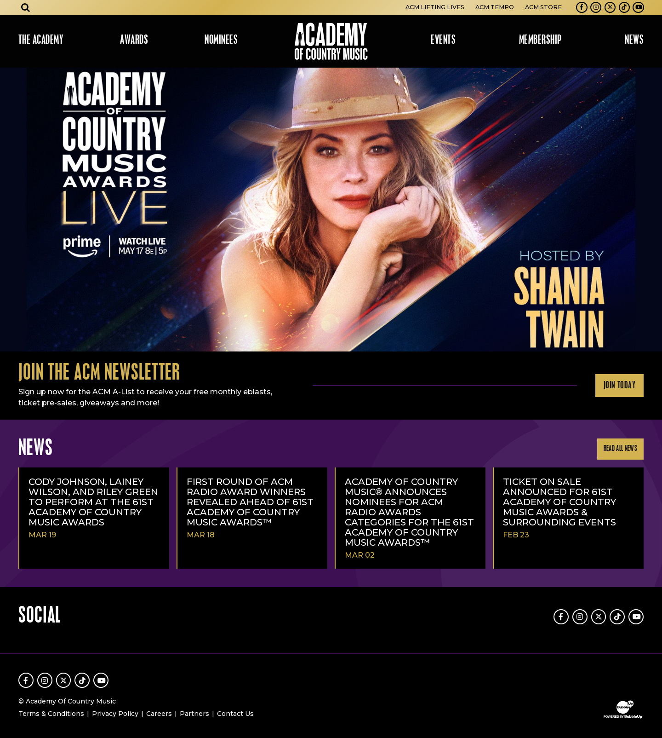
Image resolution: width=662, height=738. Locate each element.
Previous (11, 210)
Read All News (620, 448)
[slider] (331, 210)
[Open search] (25, 7)
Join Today (619, 385)
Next (651, 210)
